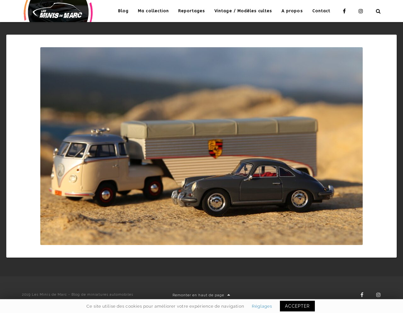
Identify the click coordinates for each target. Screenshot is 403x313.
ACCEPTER (297, 306)
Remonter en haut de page (201, 295)
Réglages (262, 306)
